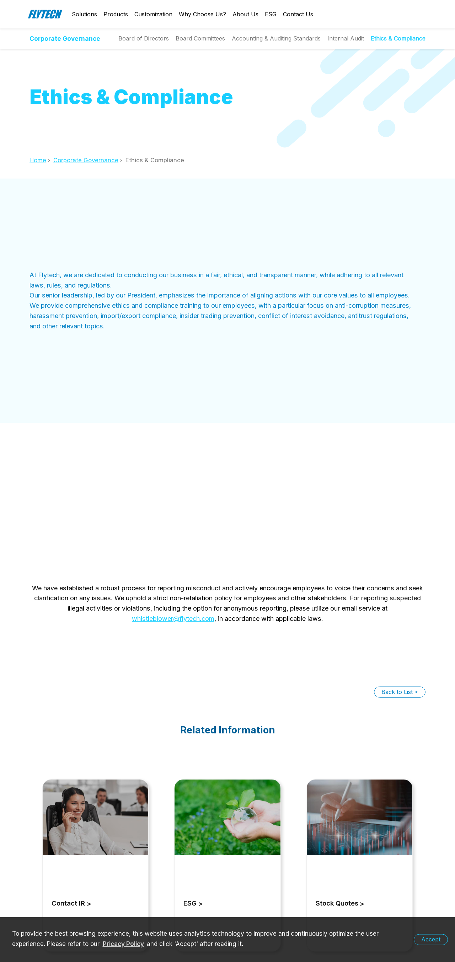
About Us (245, 14)
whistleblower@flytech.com (173, 732)
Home (38, 159)
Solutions (84, 14)
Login (395, 14)
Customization (153, 14)
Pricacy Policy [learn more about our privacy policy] (123, 943)
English (407, 14)
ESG (271, 14)
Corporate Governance (65, 38)
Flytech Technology (45, 14)
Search (420, 14)
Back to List (397, 805)
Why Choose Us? (202, 14)
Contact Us (298, 14)
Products (115, 14)
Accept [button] (430, 939)
